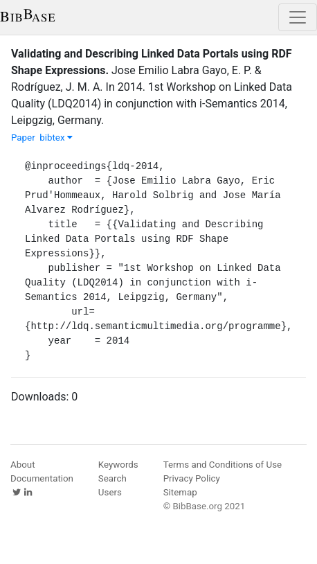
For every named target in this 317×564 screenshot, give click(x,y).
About (22, 464)
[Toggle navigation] (297, 17)
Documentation (41, 478)
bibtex (56, 137)
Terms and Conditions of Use (222, 464)
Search (112, 478)
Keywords (118, 464)
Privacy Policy (191, 478)
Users (110, 492)
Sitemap (180, 492)
